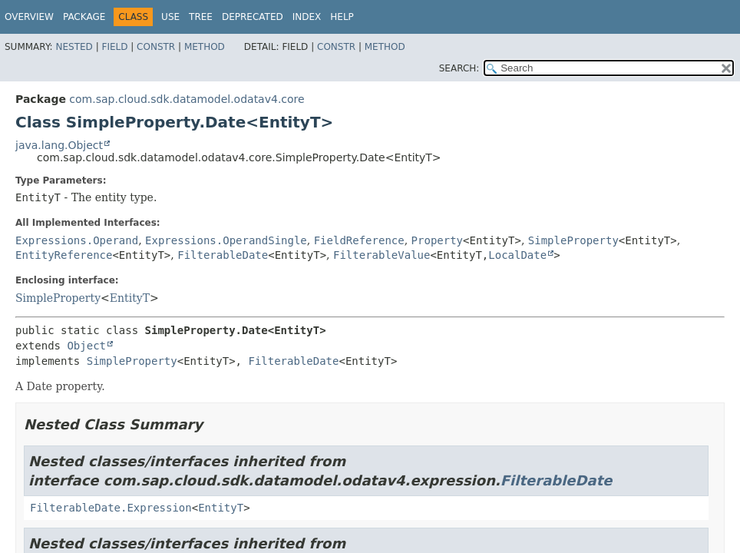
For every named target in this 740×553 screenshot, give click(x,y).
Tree (201, 17)
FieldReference (359, 240)
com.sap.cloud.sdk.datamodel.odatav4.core (186, 99)
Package (84, 17)
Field (114, 46)
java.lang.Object (59, 145)
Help (342, 17)
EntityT (130, 298)
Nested (73, 46)
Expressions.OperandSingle (226, 240)
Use (170, 17)
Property (437, 240)
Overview (29, 17)
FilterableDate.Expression (111, 508)
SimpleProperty (573, 240)
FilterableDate (222, 255)
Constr (156, 46)
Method (204, 46)
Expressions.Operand (76, 240)
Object (86, 345)
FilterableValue (381, 255)
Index (307, 17)
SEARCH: (459, 68)
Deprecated (252, 17)
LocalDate (517, 255)
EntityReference (63, 255)
